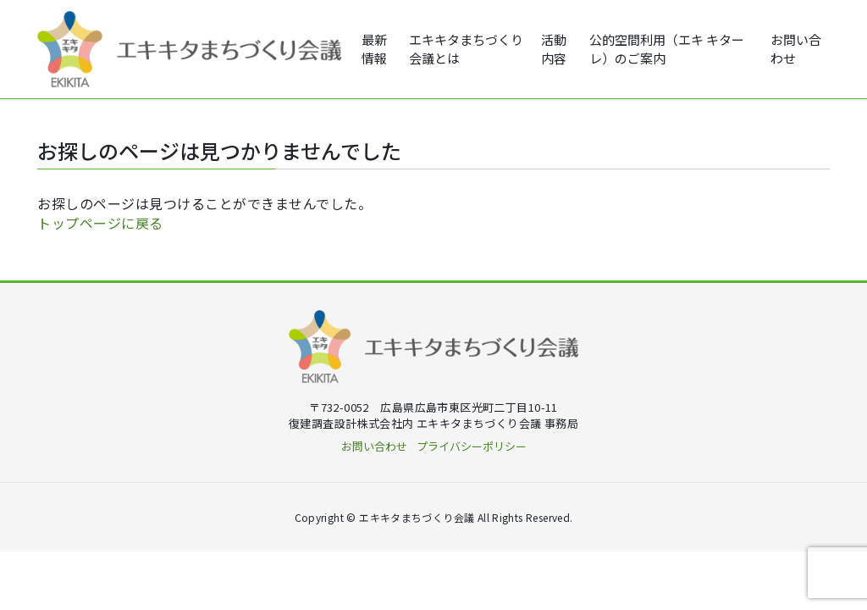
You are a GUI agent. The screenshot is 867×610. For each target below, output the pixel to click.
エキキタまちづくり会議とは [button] (466, 49)
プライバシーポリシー (472, 446)
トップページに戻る (100, 223)
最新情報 (374, 49)
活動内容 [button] (553, 49)
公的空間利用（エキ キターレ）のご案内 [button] (666, 49)
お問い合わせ (795, 49)
